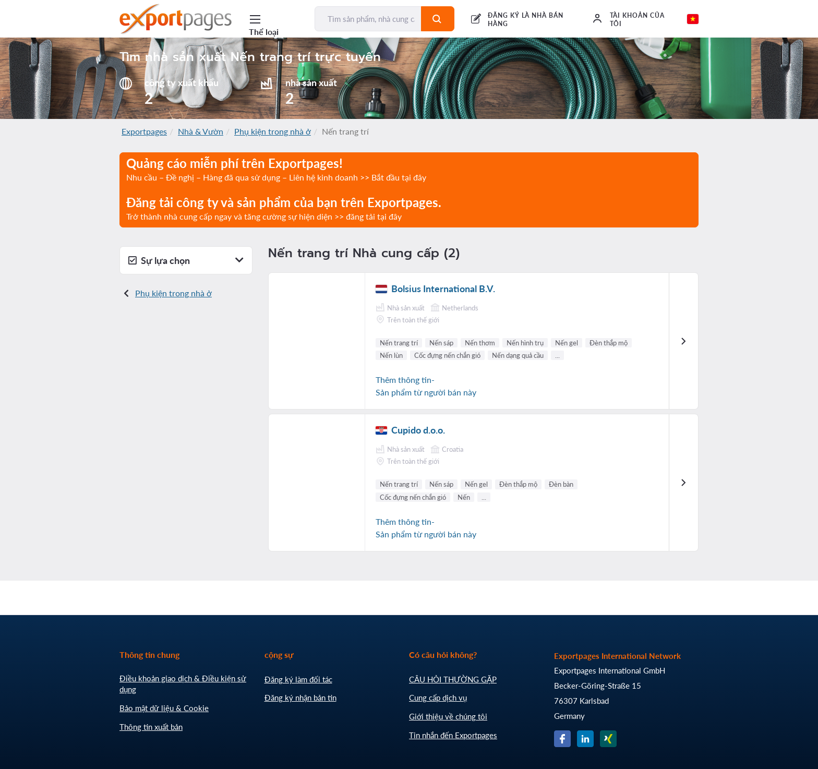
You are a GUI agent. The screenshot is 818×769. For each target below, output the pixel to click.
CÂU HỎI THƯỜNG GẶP (453, 679)
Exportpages (144, 131)
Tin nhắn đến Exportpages (453, 735)
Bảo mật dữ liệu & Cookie (164, 708)
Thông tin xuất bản (151, 726)
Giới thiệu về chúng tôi (448, 716)
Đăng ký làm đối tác (298, 679)
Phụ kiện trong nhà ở (272, 131)
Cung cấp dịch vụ (438, 697)
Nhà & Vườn (200, 131)
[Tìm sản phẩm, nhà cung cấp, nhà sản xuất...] (368, 18)
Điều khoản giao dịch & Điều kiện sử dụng (182, 684)
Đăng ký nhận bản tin (300, 697)
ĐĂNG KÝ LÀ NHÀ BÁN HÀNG (525, 19)
